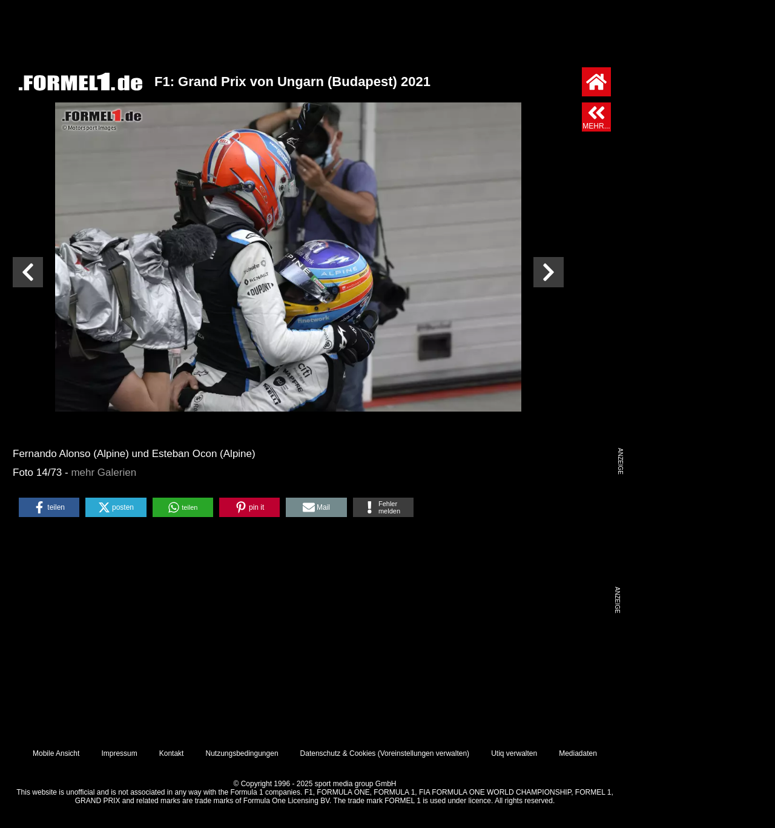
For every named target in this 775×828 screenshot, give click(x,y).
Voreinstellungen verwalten (423, 753)
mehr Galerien (103, 472)
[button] (49, 507)
